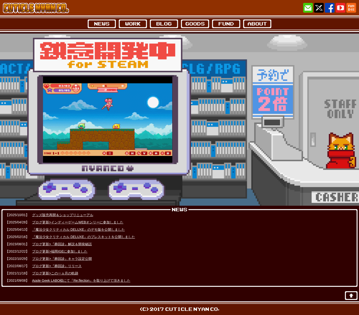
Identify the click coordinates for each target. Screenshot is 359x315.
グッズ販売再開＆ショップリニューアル (62, 215)
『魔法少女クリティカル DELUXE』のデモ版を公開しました (78, 229)
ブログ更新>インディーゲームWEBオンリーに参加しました (77, 222)
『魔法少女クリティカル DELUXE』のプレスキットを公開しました (83, 237)
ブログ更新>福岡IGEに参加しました (59, 251)
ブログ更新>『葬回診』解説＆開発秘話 (62, 244)
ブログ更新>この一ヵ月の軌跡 (55, 273)
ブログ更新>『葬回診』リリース (57, 266)
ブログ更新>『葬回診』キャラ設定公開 (62, 259)
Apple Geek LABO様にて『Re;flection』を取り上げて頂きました (81, 280)
